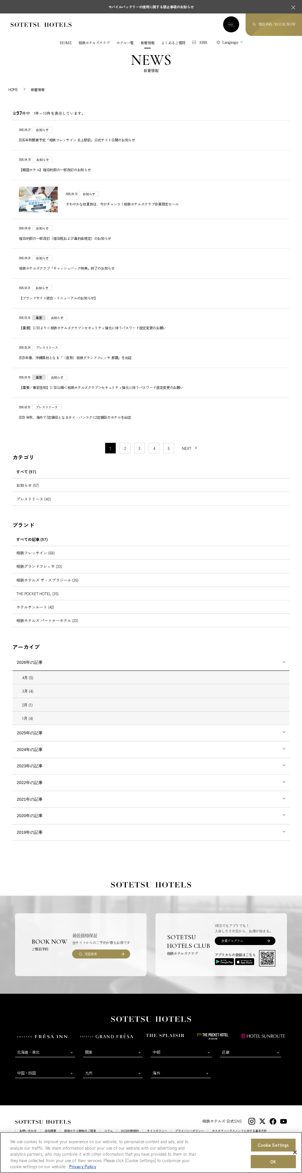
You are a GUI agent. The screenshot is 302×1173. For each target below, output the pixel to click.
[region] (151, 1152)
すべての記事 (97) (32, 544)
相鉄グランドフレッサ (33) (39, 572)
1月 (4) (27, 723)
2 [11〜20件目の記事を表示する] (125, 453)
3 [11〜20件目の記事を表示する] (139, 453)
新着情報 (148, 42)
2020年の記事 (30, 821)
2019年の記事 (30, 837)
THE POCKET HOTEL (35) (37, 599)
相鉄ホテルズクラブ (94, 42)
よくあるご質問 (173, 42)
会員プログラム (232, 946)
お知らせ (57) (27, 491)
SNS (203, 42)
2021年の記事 (30, 804)
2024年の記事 (30, 755)
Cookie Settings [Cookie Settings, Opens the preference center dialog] (273, 1145)
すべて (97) (26, 477)
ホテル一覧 (124, 42)
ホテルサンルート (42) (35, 612)
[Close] (295, 1152)
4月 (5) (27, 683)
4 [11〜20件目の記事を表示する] (154, 453)
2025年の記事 (30, 738)
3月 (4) (27, 696)
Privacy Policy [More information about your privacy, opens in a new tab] (82, 1166)
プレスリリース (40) (33, 504)
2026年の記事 (30, 667)
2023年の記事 (30, 771)
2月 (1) (27, 710)
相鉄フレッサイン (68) (35, 558)
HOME (66, 42)
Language (230, 42)
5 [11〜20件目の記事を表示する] (169, 453)
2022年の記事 (30, 788)
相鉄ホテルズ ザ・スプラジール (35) (47, 585)
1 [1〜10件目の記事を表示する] (110, 453)
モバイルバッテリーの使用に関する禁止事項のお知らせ (151, 6)
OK (273, 1162)
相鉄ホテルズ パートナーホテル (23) (47, 626)
